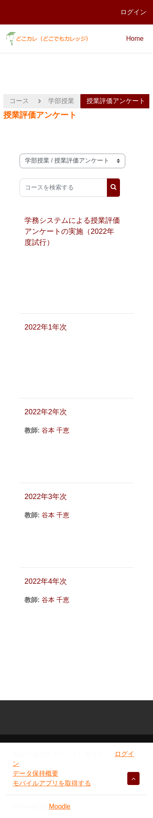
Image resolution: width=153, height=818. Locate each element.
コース (19, 100)
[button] (133, 778)
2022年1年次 (45, 327)
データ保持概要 (35, 773)
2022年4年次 (45, 581)
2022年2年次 (45, 412)
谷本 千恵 (55, 430)
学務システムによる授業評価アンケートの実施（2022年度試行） (72, 231)
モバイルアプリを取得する (52, 783)
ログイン (133, 12)
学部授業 (61, 100)
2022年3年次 (45, 497)
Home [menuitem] (135, 38)
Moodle (59, 806)
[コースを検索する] (63, 187)
